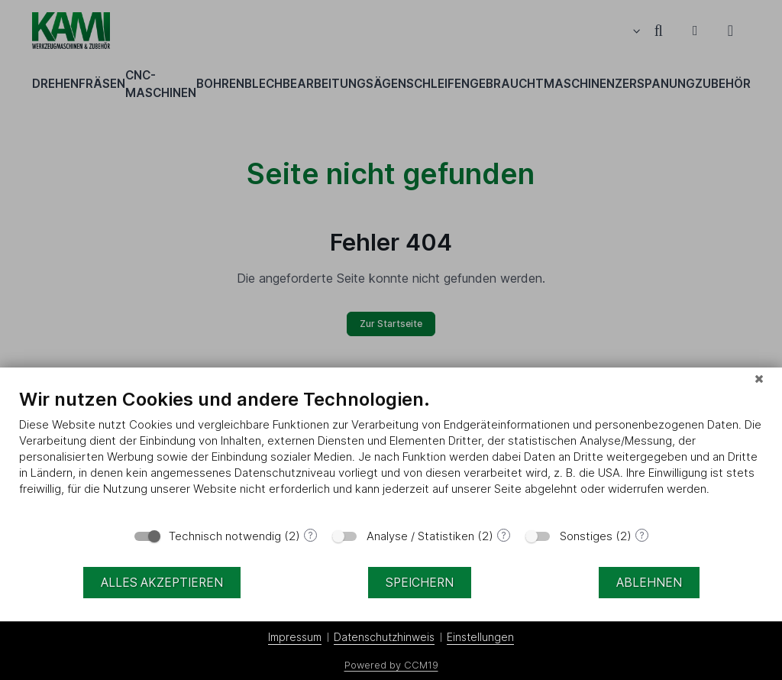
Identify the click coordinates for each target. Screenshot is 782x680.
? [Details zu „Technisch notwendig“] (310, 535)
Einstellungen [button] (480, 636)
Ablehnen (649, 582)
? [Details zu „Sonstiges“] (642, 535)
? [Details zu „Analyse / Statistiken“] (503, 535)
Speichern (420, 582)
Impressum (295, 636)
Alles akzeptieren (162, 582)
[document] (391, 453)
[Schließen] (759, 379)
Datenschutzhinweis (384, 636)
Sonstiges (586, 536)
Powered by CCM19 (391, 665)
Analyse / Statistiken (420, 536)
